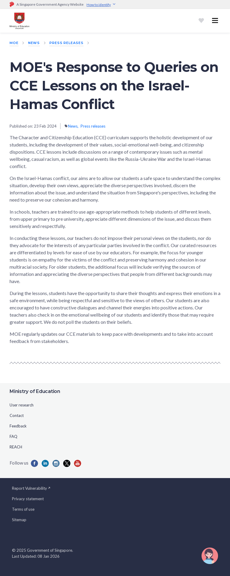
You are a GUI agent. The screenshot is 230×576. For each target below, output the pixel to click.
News (34, 43)
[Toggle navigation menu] (215, 21)
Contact (17, 415)
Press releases (66, 43)
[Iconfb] (34, 463)
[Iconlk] (45, 463)
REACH (16, 447)
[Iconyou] (77, 463)
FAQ (13, 436)
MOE (14, 43)
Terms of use (23, 509)
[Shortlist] (201, 20)
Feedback (18, 426)
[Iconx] (66, 463)
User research (22, 405)
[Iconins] (56, 463)
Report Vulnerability (31, 488)
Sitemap (19, 519)
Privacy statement (28, 498)
